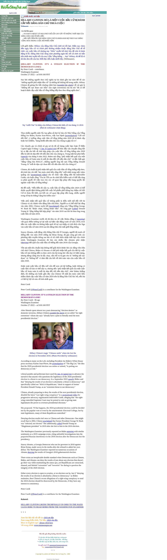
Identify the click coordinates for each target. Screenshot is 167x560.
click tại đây (49, 517)
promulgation (71, 135)
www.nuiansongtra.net (43, 525)
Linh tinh (4, 66)
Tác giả (3, 68)
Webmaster (25, 26)
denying (25, 242)
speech (24, 156)
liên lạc (83, 12)
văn (5, 49)
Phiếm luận (4, 38)
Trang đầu (4, 16)
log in (93, 15)
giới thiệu (76, 12)
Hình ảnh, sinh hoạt (7, 18)
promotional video (39, 175)
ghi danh (98, 15)
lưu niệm (90, 12)
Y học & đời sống (6, 35)
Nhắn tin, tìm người (7, 71)
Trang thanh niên (6, 64)
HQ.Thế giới (7, 31)
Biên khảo (4, 24)
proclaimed (53, 206)
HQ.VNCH (7, 29)
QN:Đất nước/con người (8, 20)
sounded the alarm (65, 85)
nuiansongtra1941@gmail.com (54, 547)
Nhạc (3, 60)
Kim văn (3, 51)
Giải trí (3, 57)
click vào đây (52, 520)
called (75, 209)
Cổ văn (3, 44)
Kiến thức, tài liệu (7, 33)
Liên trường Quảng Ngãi (8, 22)
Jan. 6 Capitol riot (48, 149)
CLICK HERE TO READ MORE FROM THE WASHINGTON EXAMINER (52, 507)
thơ (5, 46)
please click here (46, 523)
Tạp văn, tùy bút (6, 42)
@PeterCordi (36, 289)
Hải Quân (4, 27)
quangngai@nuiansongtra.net (58, 545)
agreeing (80, 219)
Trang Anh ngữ (6, 62)
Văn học (3, 40)
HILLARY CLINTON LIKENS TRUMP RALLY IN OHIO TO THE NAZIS (52, 504)
